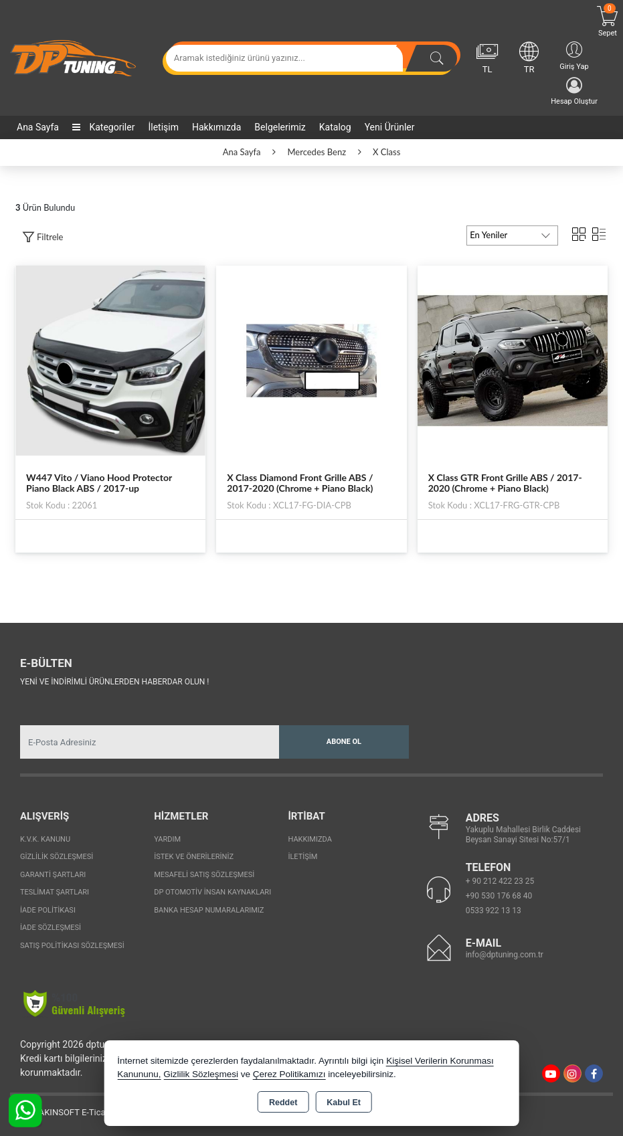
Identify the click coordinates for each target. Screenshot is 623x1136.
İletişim (163, 127)
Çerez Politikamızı (289, 1074)
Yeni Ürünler (390, 127)
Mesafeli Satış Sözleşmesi (204, 874)
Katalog (335, 127)
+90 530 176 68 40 (499, 896)
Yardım (167, 839)
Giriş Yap (573, 55)
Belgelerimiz (279, 127)
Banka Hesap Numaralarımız (209, 910)
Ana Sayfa (38, 127)
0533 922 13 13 (493, 910)
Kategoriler (103, 127)
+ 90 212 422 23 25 (500, 881)
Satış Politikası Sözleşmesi (72, 945)
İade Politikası (48, 910)
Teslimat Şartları (54, 892)
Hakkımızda (216, 127)
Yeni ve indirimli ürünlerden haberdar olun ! (114, 681)
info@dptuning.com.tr (504, 954)
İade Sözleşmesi (50, 927)
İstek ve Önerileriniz (194, 856)
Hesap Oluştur (574, 91)
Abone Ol (344, 741)
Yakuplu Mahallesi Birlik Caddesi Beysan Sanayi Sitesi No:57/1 (523, 834)
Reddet (283, 1102)
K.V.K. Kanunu (45, 839)
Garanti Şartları (53, 874)
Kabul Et (344, 1102)
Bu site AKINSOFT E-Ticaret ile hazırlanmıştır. (96, 1112)
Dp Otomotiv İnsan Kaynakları (212, 892)
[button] (42, 237)
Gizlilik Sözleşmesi (56, 856)
